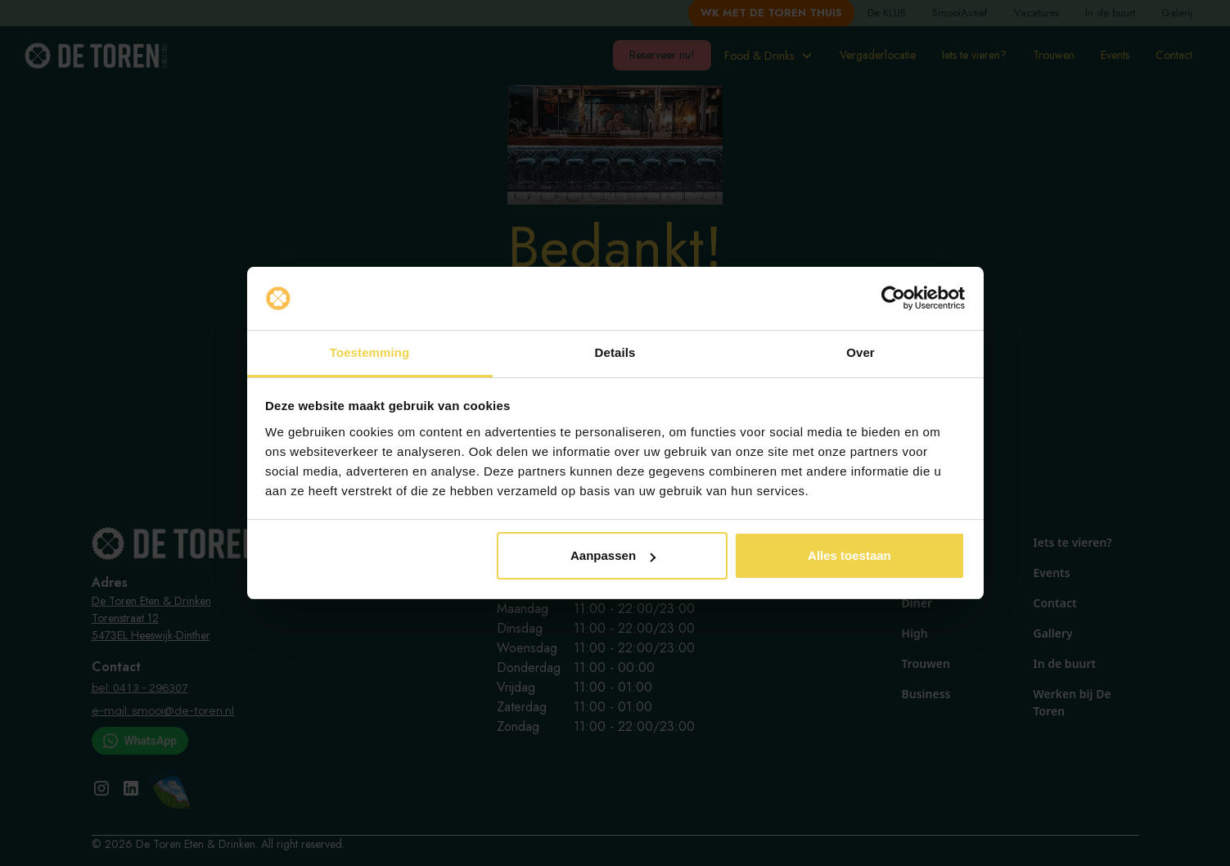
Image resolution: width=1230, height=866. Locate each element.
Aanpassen (613, 555)
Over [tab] (860, 352)
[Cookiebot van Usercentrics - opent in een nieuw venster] (893, 298)
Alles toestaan (849, 555)
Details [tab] (615, 352)
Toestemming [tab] (370, 352)
